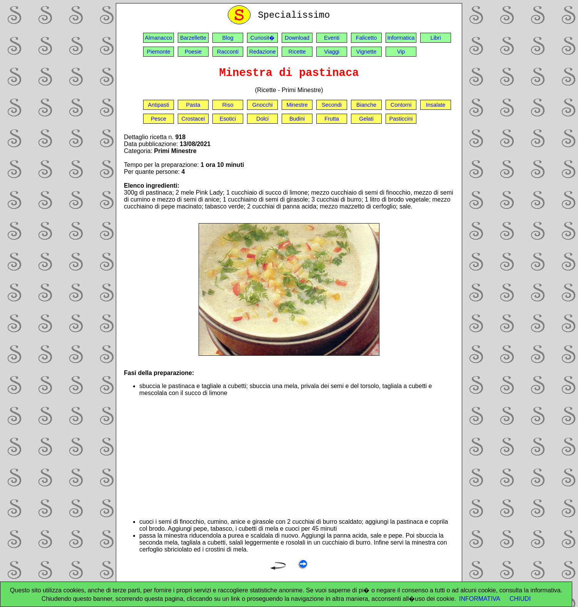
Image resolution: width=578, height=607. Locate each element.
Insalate (435, 105)
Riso (228, 105)
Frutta (331, 119)
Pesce (158, 119)
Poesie (193, 52)
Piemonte (158, 52)
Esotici (228, 119)
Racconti (228, 52)
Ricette (297, 52)
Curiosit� (263, 38)
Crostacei (193, 119)
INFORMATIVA (479, 598)
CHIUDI (520, 598)
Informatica (400, 38)
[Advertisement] (296, 457)
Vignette (366, 52)
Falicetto (366, 38)
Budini (297, 119)
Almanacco (158, 38)
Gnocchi (262, 105)
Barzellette (193, 38)
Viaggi (331, 52)
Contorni (401, 105)
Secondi (332, 105)
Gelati (366, 119)
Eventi (331, 38)
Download (297, 38)
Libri (435, 38)
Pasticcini (401, 119)
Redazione (262, 52)
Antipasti (158, 105)
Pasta (193, 105)
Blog (228, 38)
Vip (401, 52)
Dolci (262, 119)
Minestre (296, 105)
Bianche (366, 105)
